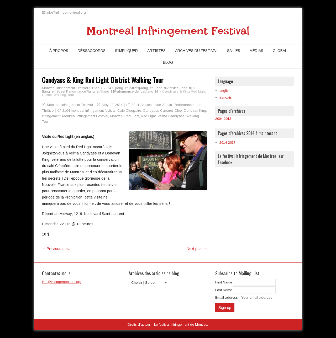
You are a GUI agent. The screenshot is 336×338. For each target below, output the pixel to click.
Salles (233, 51)
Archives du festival (196, 51)
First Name (223, 282)
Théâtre (48, 110)
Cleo (178, 110)
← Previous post (56, 248)
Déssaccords (92, 51)
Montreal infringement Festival (85, 116)
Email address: (227, 297)
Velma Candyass (171, 116)
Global (280, 51)
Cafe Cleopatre (129, 110)
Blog (168, 62)
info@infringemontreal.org (61, 282)
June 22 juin (163, 105)
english (224, 91)
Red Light (148, 116)
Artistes (156, 51)
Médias (256, 51)
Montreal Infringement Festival (168, 31)
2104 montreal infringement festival (89, 110)
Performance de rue (189, 105)
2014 (135, 105)
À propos (58, 51)
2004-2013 (223, 119)
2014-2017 (227, 142)
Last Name (223, 290)
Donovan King (195, 110)
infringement (51, 116)
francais (225, 97)
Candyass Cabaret (158, 110)
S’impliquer (126, 51)
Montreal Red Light (124, 116)
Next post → (197, 248)
